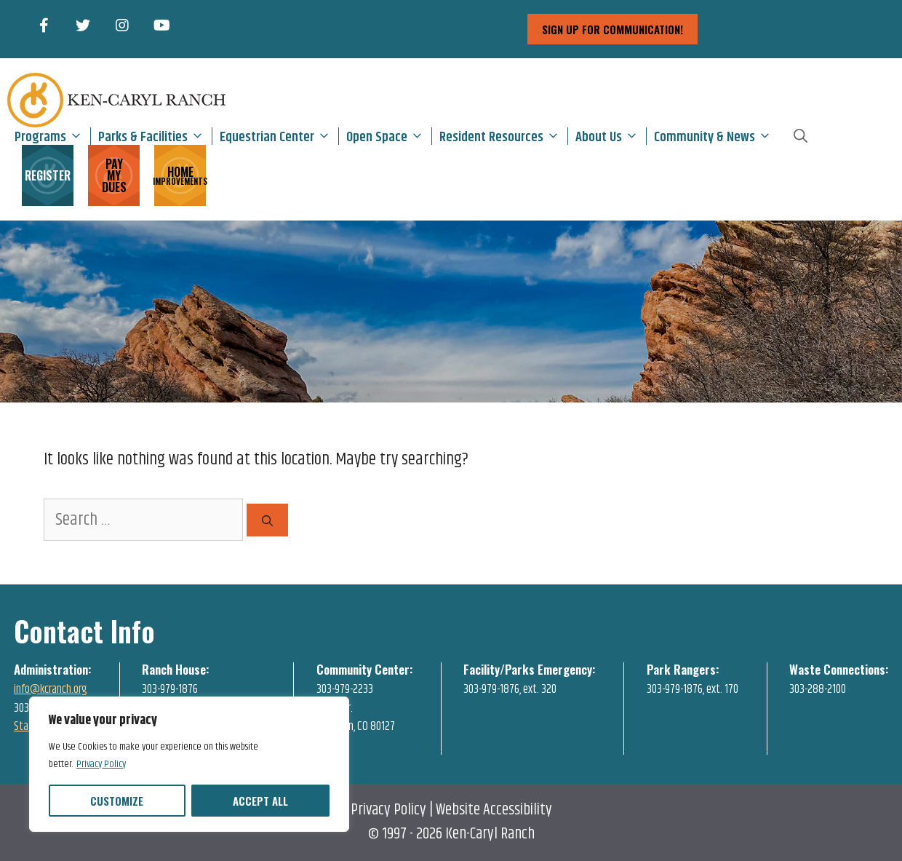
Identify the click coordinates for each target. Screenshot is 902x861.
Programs (52, 136)
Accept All (260, 801)
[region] (189, 764)
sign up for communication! (612, 29)
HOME (180, 174)
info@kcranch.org (50, 689)
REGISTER (48, 175)
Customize (116, 801)
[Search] (267, 520)
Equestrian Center (279, 136)
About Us (610, 136)
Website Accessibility (494, 810)
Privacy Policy (101, 764)
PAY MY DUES (114, 175)
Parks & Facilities (155, 136)
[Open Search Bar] (800, 136)
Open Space (388, 136)
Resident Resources (503, 136)
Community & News (716, 136)
